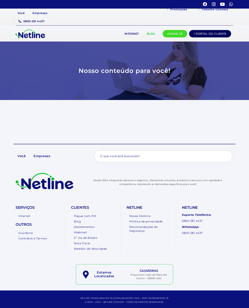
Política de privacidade (146, 221)
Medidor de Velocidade (90, 248)
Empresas (39, 13)
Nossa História (139, 216)
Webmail (80, 232)
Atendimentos (84, 227)
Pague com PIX (85, 216)
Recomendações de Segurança (143, 229)
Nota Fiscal (82, 243)
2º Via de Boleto (85, 238)
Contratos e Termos (32, 238)
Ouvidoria (25, 233)
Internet (131, 33)
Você (21, 13)
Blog (151, 33)
